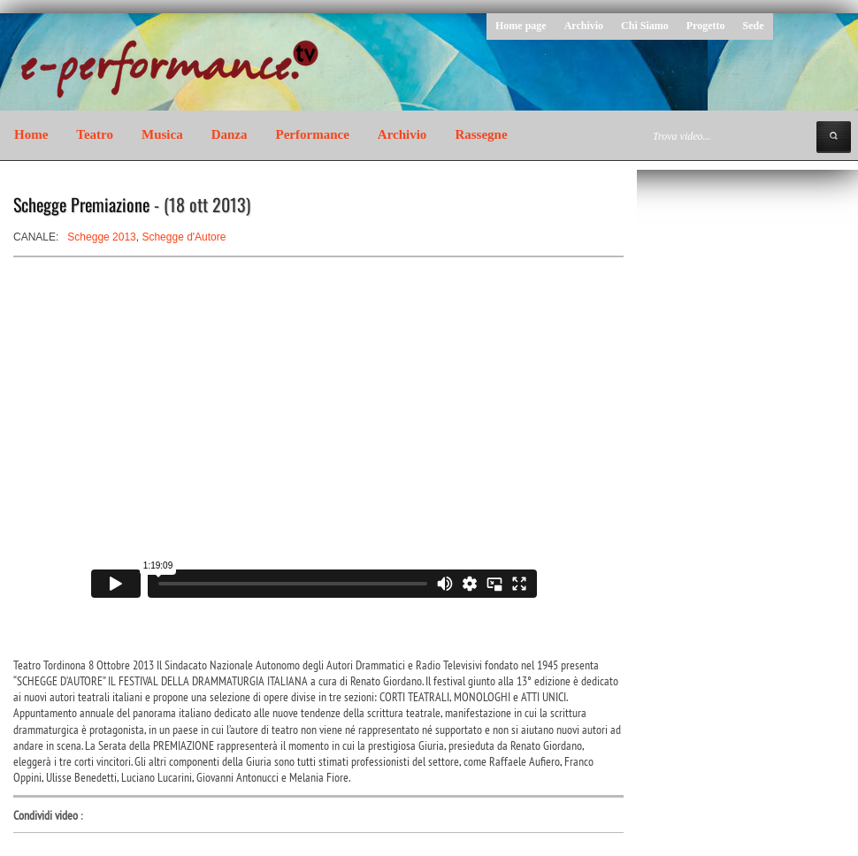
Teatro (94, 134)
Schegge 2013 (101, 237)
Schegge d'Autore (184, 237)
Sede (753, 25)
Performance (312, 134)
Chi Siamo (645, 25)
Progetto (705, 25)
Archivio (583, 25)
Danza (229, 134)
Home (31, 134)
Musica (162, 134)
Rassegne (481, 134)
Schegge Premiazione (81, 204)
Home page (521, 25)
